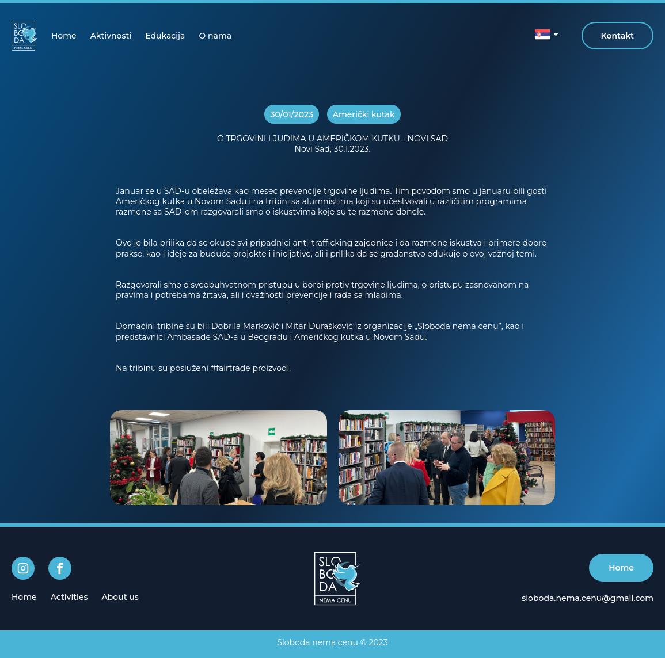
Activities (69, 597)
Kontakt (617, 35)
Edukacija (165, 36)
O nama (215, 36)
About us (120, 597)
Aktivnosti (111, 36)
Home (64, 36)
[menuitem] (64, 36)
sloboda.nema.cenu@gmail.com (587, 598)
